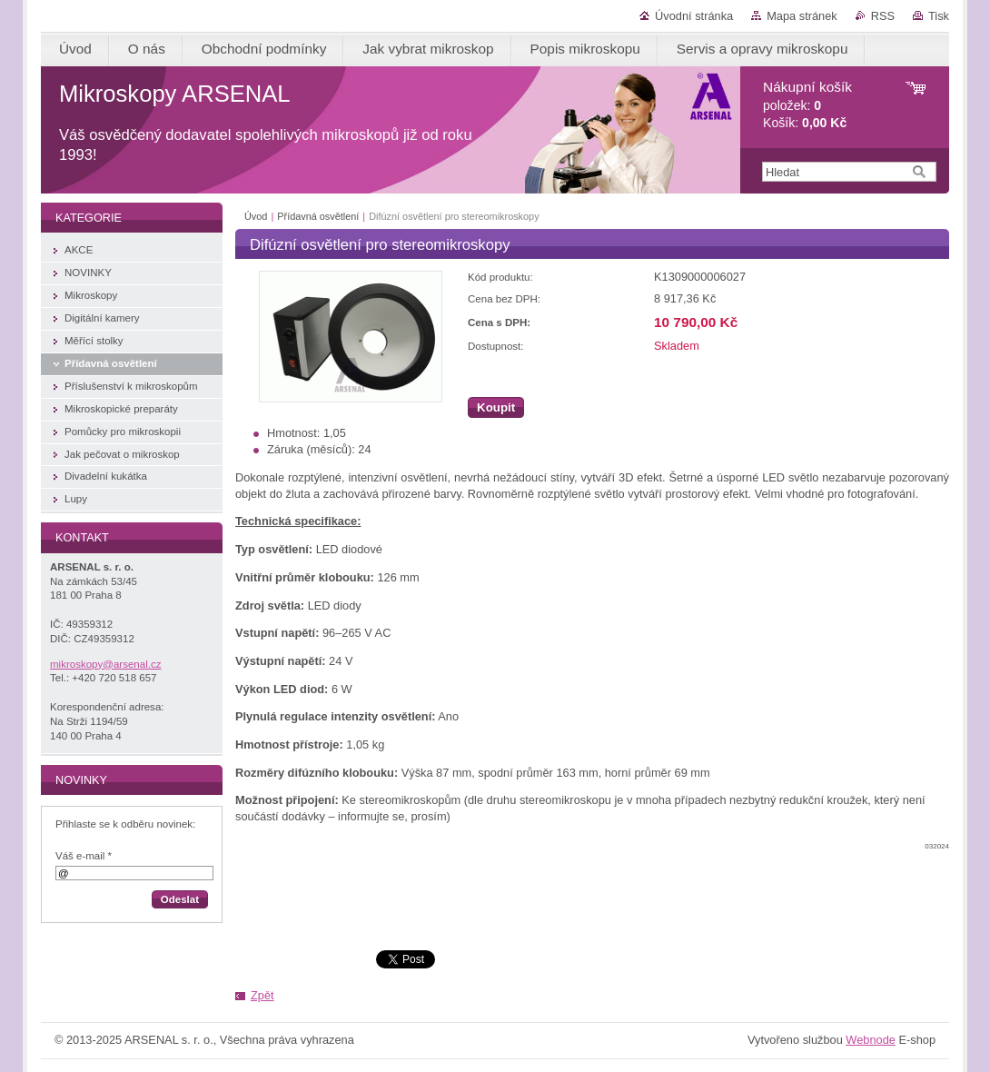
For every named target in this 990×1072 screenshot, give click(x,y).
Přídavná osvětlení (318, 216)
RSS (883, 16)
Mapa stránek (802, 16)
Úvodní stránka (694, 16)
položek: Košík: (807, 105)
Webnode (871, 1040)
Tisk (938, 16)
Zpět (262, 995)
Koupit (496, 407)
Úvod (255, 216)
